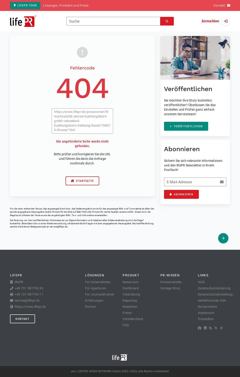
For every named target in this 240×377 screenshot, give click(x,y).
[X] (215, 328)
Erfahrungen (94, 300)
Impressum (206, 313)
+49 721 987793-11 (29, 294)
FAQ (126, 325)
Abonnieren (181, 194)
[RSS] (210, 328)
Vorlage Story (170, 288)
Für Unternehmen (98, 282)
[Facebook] (199, 328)
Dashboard (131, 288)
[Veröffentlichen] (223, 238)
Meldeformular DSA (212, 300)
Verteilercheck (133, 319)
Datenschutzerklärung (214, 288)
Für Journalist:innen (99, 294)
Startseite (82, 181)
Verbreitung (131, 294)
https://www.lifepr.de (30, 306)
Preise (127, 313)
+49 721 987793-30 (29, 288)
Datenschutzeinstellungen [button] (217, 294)
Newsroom (131, 282)
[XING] (221, 328)
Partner (90, 306)
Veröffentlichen (186, 126)
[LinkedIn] (205, 328)
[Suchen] (167, 21)
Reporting (130, 300)
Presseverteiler (171, 282)
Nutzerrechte (207, 306)
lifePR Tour (25, 5)
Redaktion (130, 306)
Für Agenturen (95, 288)
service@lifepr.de (59, 226)
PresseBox (205, 319)
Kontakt (22, 319)
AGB (201, 282)
